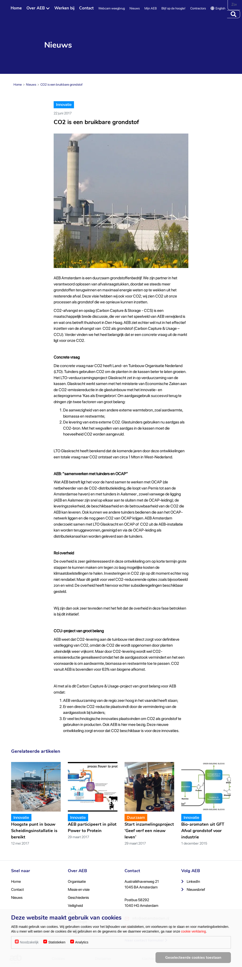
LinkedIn (190, 881)
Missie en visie (79, 889)
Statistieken (56, 954)
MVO (72, 913)
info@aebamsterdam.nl (147, 918)
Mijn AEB (150, 8)
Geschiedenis (78, 897)
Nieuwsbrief (193, 889)
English (218, 8)
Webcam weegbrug (111, 8)
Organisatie (77, 881)
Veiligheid (75, 905)
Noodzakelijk (29, 954)
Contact (86, 8)
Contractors (198, 8)
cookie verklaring (193, 943)
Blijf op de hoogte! (173, 8)
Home (16, 8)
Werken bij (64, 8)
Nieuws (135, 8)
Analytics (81, 954)
